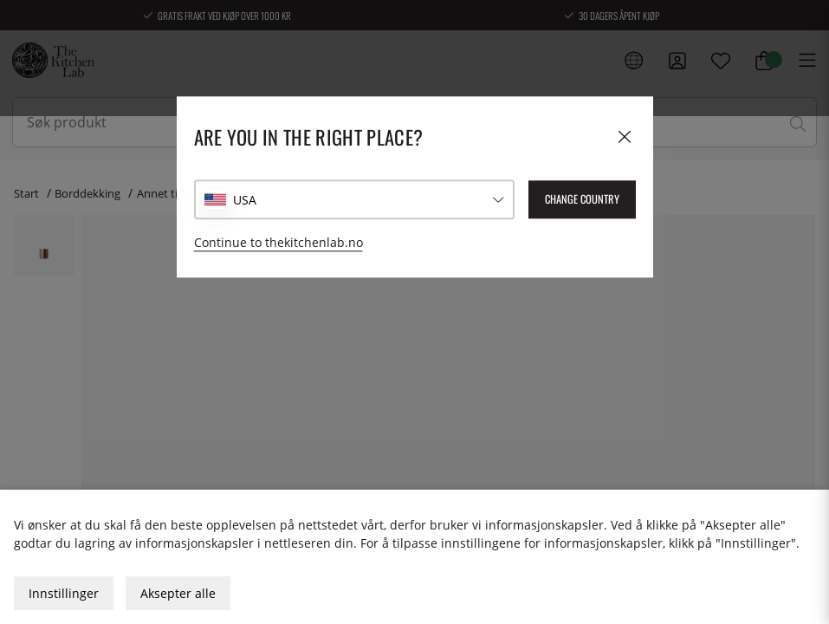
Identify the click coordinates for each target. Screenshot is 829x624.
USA (244, 200)
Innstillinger (64, 593)
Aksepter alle (178, 593)
